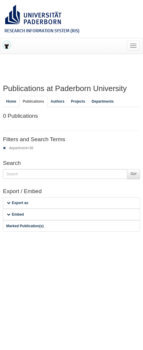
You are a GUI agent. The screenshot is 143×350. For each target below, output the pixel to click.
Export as (17, 203)
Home (11, 101)
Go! (133, 174)
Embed (15, 214)
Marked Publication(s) (25, 226)
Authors (57, 101)
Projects (78, 101)
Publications (33, 101)
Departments (103, 101)
